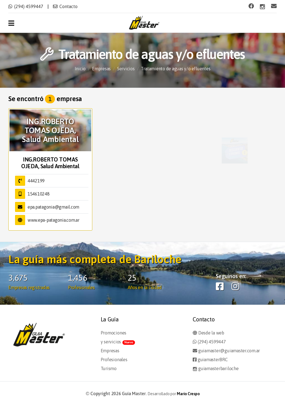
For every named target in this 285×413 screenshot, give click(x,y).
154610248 (39, 193)
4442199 (36, 180)
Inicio (80, 71)
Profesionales (114, 359)
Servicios (126, 71)
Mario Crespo (188, 394)
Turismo (109, 368)
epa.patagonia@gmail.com (53, 206)
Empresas (101, 71)
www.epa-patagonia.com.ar (53, 220)
